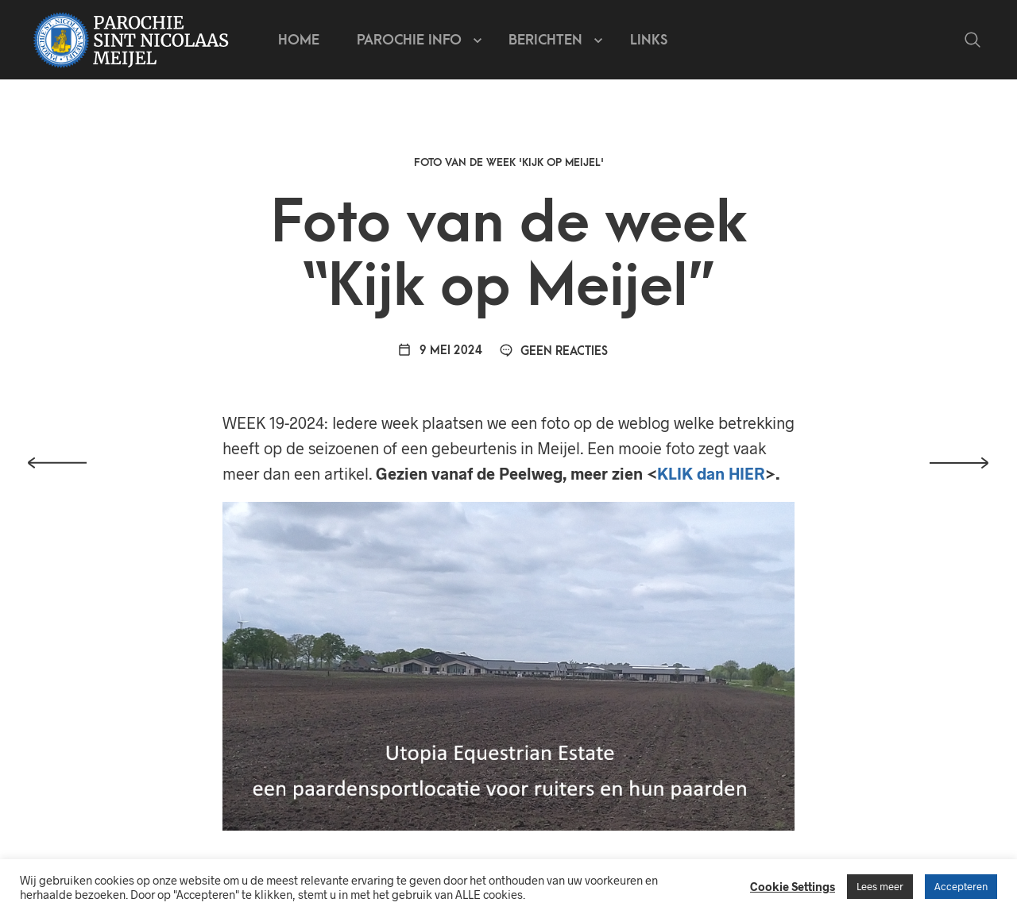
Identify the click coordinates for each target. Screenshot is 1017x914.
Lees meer (880, 886)
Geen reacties (554, 351)
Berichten (545, 40)
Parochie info (409, 40)
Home (298, 40)
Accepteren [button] (961, 886)
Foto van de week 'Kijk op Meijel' (509, 162)
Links (648, 40)
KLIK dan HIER (711, 473)
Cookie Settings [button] (792, 886)
